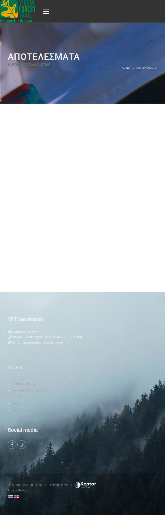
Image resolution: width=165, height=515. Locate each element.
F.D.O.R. (16, 397)
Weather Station (22, 410)
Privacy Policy (17, 490)
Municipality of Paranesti (29, 390)
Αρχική (126, 67)
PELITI (16, 403)
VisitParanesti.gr (23, 384)
